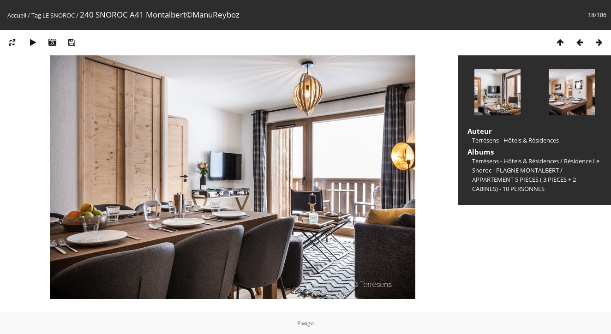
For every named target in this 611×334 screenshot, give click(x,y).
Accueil (16, 15)
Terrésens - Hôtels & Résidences (515, 161)
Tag (36, 15)
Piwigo (305, 323)
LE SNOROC (58, 15)
